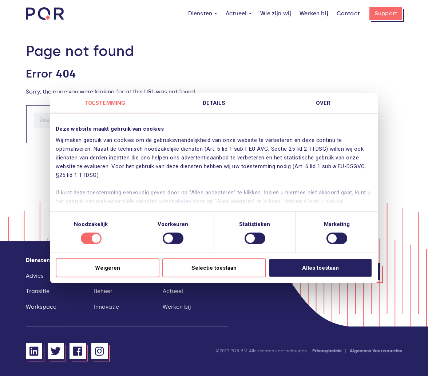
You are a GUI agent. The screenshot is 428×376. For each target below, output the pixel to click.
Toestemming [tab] (104, 102)
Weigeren (107, 268)
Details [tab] (214, 102)
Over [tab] (323, 102)
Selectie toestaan (214, 268)
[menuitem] (202, 13)
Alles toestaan (320, 268)
